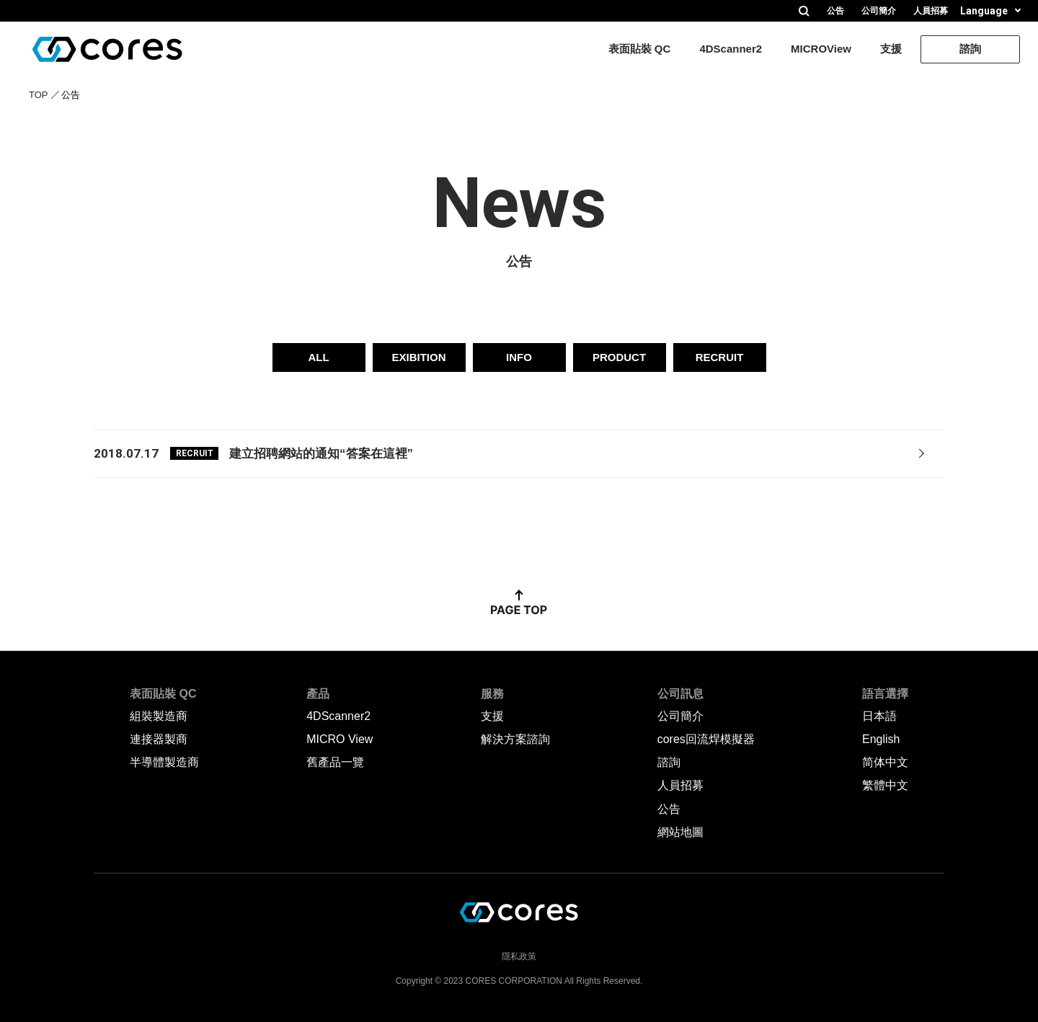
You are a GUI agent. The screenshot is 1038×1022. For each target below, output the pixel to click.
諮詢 (970, 49)
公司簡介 (878, 11)
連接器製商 (158, 739)
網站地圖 (680, 832)
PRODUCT (619, 357)
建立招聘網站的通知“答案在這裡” (321, 454)
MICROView (821, 49)
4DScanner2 (730, 49)
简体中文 (885, 762)
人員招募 (930, 11)
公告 (835, 11)
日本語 (879, 716)
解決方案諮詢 (515, 739)
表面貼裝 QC (639, 49)
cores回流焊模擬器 (706, 739)
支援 (891, 49)
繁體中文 (885, 785)
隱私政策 (519, 956)
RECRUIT (720, 357)
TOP (38, 94)
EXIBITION (418, 357)
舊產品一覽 (335, 762)
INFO (519, 357)
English (881, 739)
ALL (318, 357)
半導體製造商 (164, 762)
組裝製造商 (158, 716)
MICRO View (339, 739)
